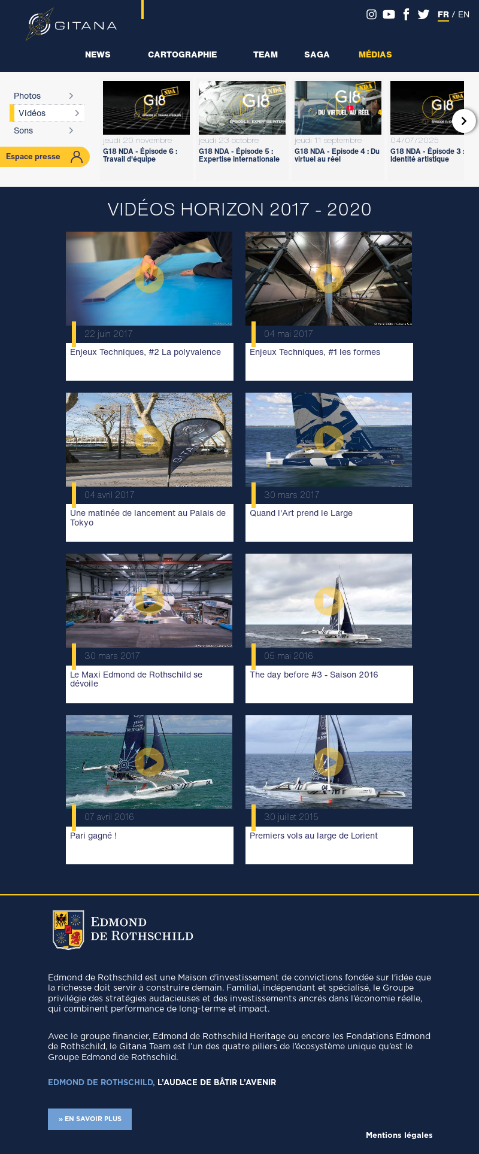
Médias (375, 54)
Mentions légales (399, 1136)
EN (463, 14)
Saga (317, 54)
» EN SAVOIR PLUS (90, 1119)
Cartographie (182, 54)
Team (265, 54)
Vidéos (32, 113)
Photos (27, 95)
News (98, 54)
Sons (23, 130)
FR (443, 14)
